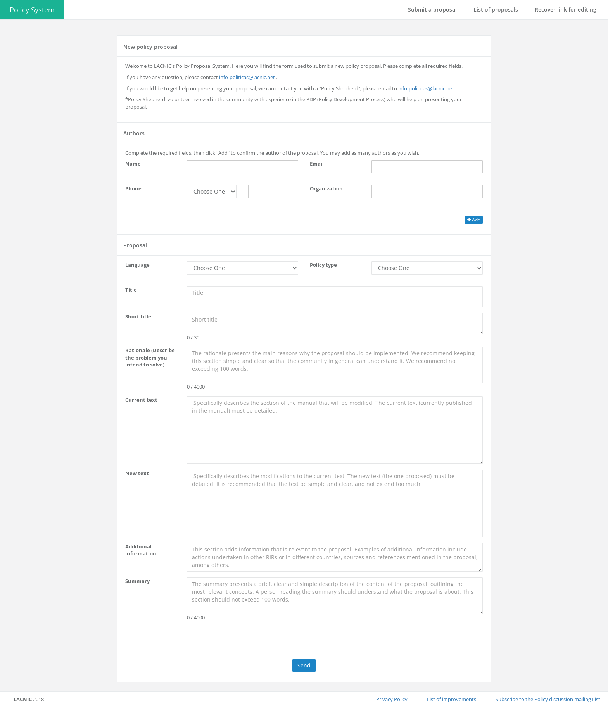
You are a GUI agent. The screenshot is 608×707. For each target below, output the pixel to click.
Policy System (32, 9)
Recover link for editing (565, 9)
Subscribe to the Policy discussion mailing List (548, 699)
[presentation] (304, 642)
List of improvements (451, 699)
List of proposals (495, 9)
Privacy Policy (392, 699)
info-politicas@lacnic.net (247, 77)
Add (473, 219)
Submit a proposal (432, 9)
